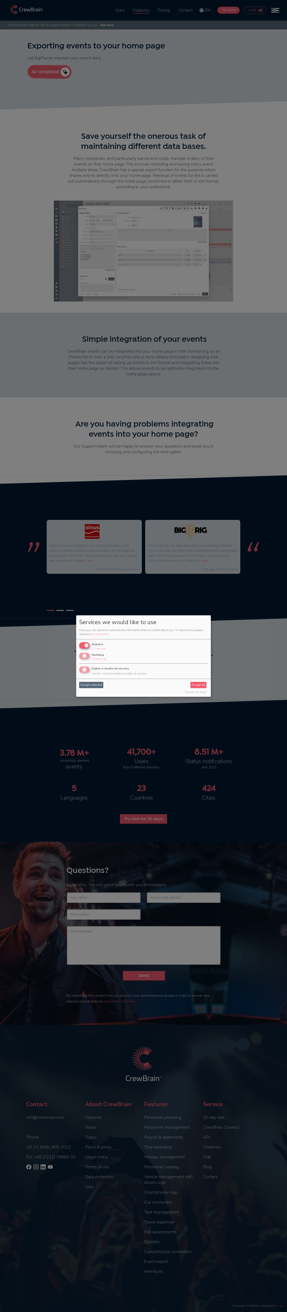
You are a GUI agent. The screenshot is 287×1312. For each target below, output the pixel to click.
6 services (99, 659)
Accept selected (91, 685)
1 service (98, 649)
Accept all (198, 685)
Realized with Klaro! (195, 692)
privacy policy (99, 634)
